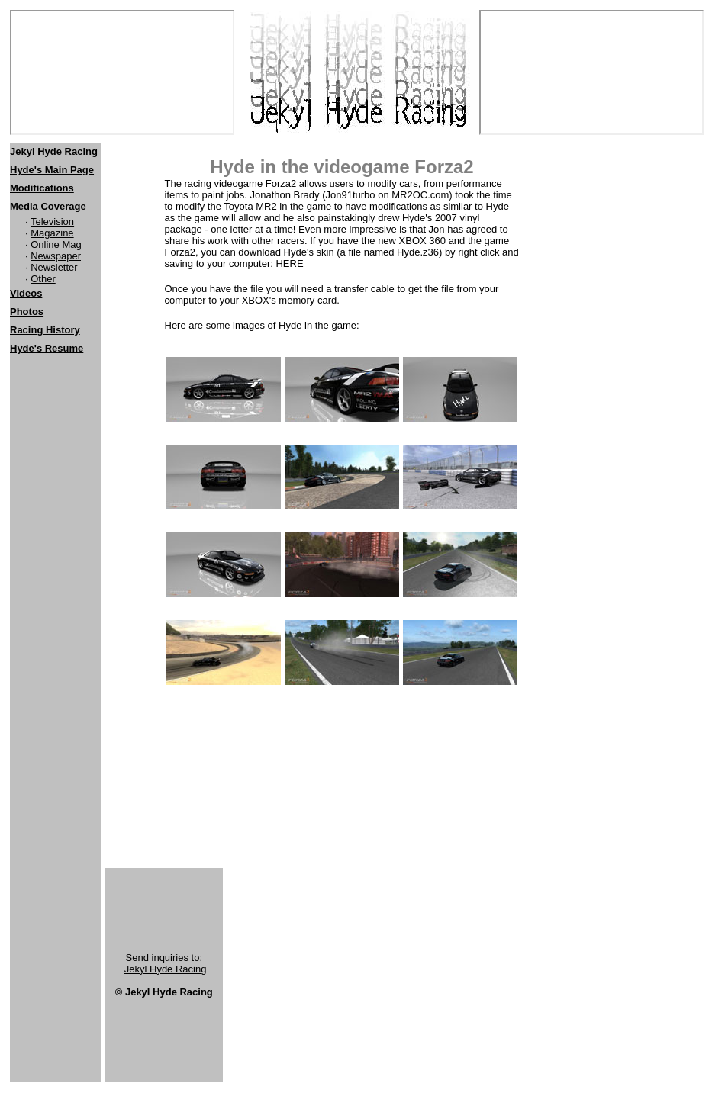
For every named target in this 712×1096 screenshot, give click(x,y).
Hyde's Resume (46, 348)
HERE (289, 263)
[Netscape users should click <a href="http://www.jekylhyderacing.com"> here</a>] (122, 72)
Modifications (42, 188)
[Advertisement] (55, 462)
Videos (26, 293)
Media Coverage (48, 206)
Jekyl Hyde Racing (165, 969)
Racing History (45, 330)
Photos (26, 311)
